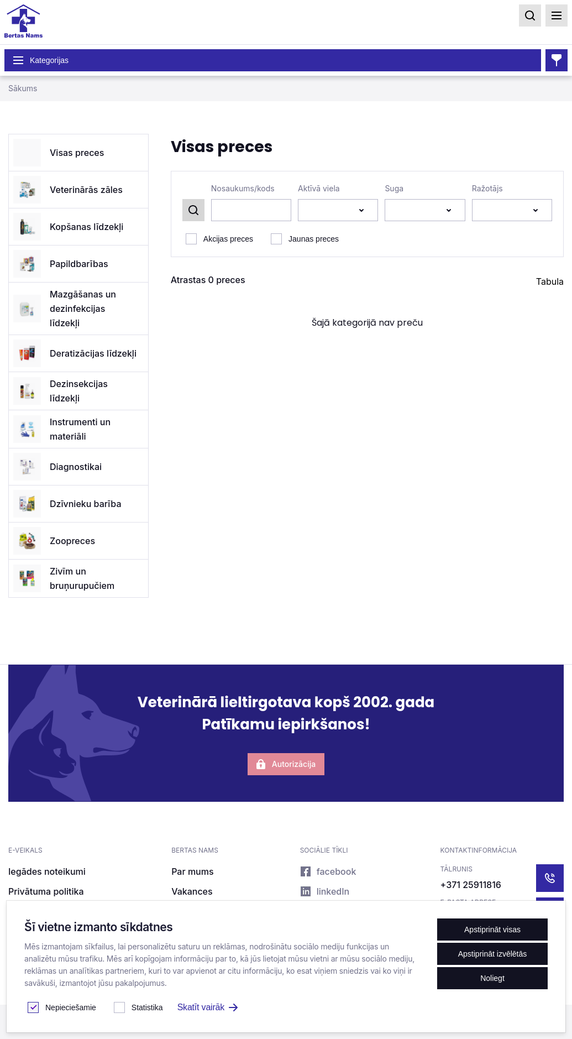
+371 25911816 (470, 884)
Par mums (192, 871)
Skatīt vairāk (207, 1007)
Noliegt (492, 978)
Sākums (22, 88)
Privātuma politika (46, 891)
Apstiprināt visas (492, 929)
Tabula (550, 281)
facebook (328, 871)
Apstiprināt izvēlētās (492, 953)
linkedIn (325, 891)
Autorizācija (286, 764)
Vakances (191, 891)
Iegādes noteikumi (47, 871)
